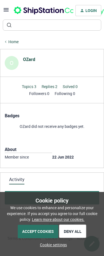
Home (13, 41)
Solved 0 (70, 86)
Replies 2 (50, 86)
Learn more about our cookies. (58, 219)
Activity (16, 179)
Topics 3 (29, 86)
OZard (29, 59)
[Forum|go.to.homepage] (40, 10)
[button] (6, 11)
